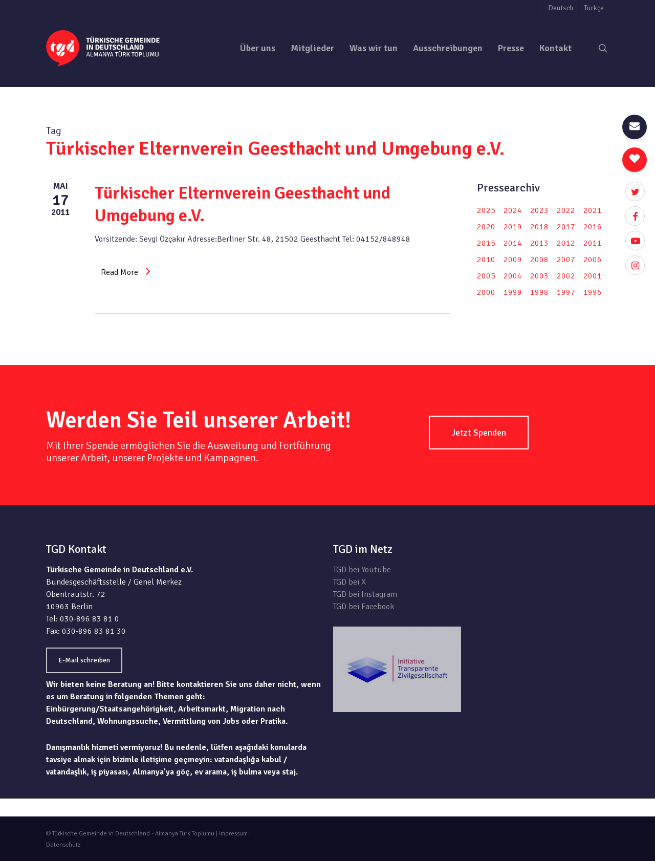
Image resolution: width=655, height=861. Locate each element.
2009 (513, 259)
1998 (539, 292)
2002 (566, 276)
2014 (513, 243)
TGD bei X (349, 582)
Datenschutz (63, 845)
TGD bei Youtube (362, 570)
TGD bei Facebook (363, 606)
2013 (539, 243)
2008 (539, 259)
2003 (539, 276)
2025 (486, 210)
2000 (486, 292)
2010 (486, 259)
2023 (539, 210)
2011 (592, 243)
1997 (566, 292)
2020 (486, 227)
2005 (486, 276)
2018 (539, 227)
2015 (486, 243)
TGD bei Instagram (365, 594)
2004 (513, 276)
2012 (566, 243)
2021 (592, 210)
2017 (566, 227)
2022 (566, 210)
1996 (592, 292)
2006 (592, 259)
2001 (592, 276)
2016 (592, 227)
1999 (513, 292)
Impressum (233, 833)
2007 (566, 259)
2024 (513, 210)
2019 (513, 227)
